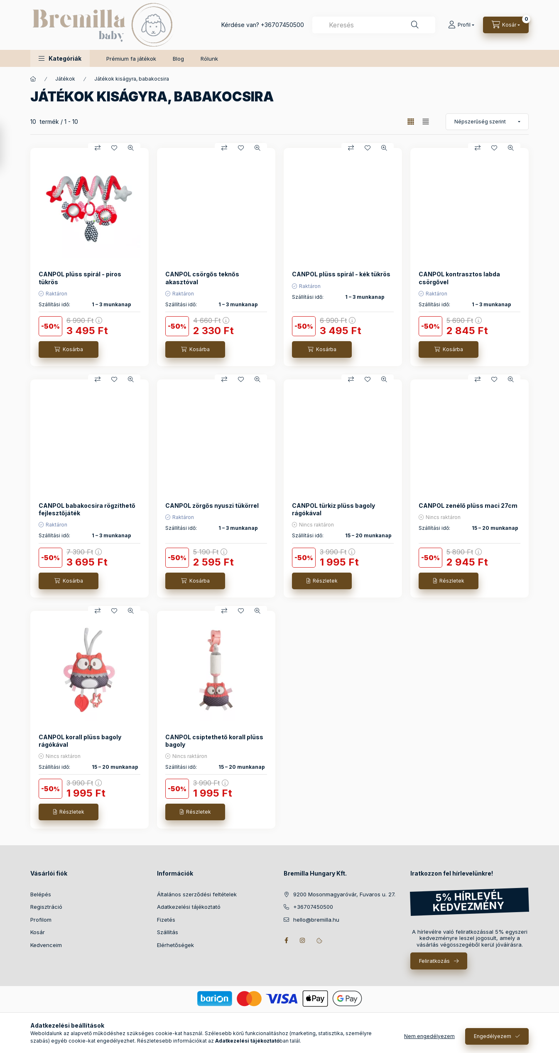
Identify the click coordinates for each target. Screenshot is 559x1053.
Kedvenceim (46, 945)
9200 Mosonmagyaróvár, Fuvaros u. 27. (344, 894)
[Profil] (461, 25)
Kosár (37, 932)
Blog (178, 58)
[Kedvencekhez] (114, 148)
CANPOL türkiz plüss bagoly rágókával (333, 509)
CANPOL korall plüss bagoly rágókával (80, 740)
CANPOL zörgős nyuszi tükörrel (212, 505)
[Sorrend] (487, 121)
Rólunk (209, 58)
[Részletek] (322, 581)
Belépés (40, 894)
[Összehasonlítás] (97, 148)
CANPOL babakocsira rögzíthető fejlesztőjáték (87, 509)
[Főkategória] (33, 79)
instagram (302, 940)
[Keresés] (415, 25)
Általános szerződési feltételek (197, 894)
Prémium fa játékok (131, 58)
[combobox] (373, 25)
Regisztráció (46, 906)
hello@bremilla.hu (316, 919)
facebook (286, 940)
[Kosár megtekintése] (506, 25)
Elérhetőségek (175, 945)
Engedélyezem (492, 1041)
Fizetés (166, 919)
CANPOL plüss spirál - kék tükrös (341, 274)
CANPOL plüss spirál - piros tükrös (80, 278)
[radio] (425, 121)
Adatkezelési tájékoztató (189, 906)
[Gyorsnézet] (131, 148)
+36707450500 (282, 24)
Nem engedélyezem (429, 1041)
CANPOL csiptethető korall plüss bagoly (214, 740)
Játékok (65, 79)
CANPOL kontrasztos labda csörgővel (459, 278)
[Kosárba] (68, 349)
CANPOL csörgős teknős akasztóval (202, 278)
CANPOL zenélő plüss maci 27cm (468, 505)
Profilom (40, 919)
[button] (60, 58)
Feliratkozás (434, 960)
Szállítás (167, 932)
